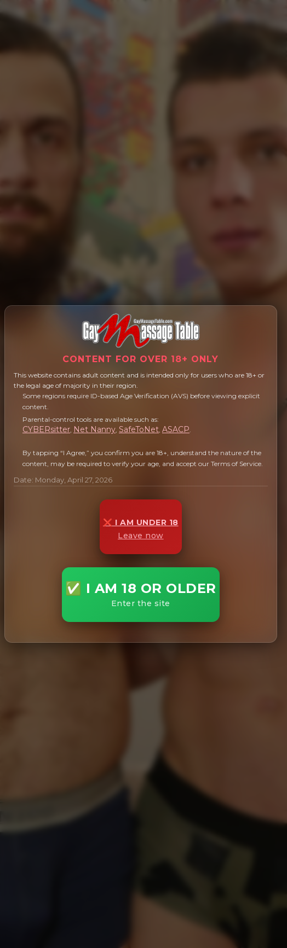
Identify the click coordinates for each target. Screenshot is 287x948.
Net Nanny (94, 429)
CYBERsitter (46, 429)
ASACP (176, 429)
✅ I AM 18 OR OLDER (140, 594)
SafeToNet (139, 429)
